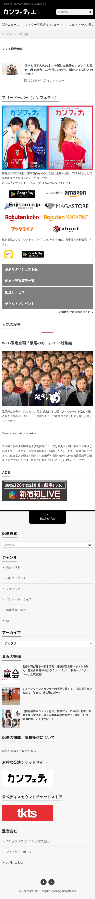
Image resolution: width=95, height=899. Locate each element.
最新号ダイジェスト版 (21, 269)
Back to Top (47, 518)
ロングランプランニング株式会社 (27, 841)
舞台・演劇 (13, 567)
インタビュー (55, 80)
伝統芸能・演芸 (16, 609)
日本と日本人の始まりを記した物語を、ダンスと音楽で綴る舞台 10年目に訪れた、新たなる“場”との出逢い (58, 70)
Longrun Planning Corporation (58, 891)
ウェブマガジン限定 (81, 24)
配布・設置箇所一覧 (19, 280)
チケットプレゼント (19, 303)
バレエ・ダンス (16, 578)
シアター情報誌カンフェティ (43, 24)
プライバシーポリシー (20, 851)
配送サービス (15, 292)
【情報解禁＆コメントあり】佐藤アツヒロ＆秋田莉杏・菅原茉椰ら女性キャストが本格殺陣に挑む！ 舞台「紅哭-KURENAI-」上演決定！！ (56, 715)
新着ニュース (10, 24)
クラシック (13, 588)
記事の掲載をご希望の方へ (19, 751)
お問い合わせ (14, 862)
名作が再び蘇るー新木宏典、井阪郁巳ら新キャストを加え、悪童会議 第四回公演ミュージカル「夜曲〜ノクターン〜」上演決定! (55, 670)
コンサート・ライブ (19, 599)
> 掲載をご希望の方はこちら (76, 312)
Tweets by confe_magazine (19, 433)
